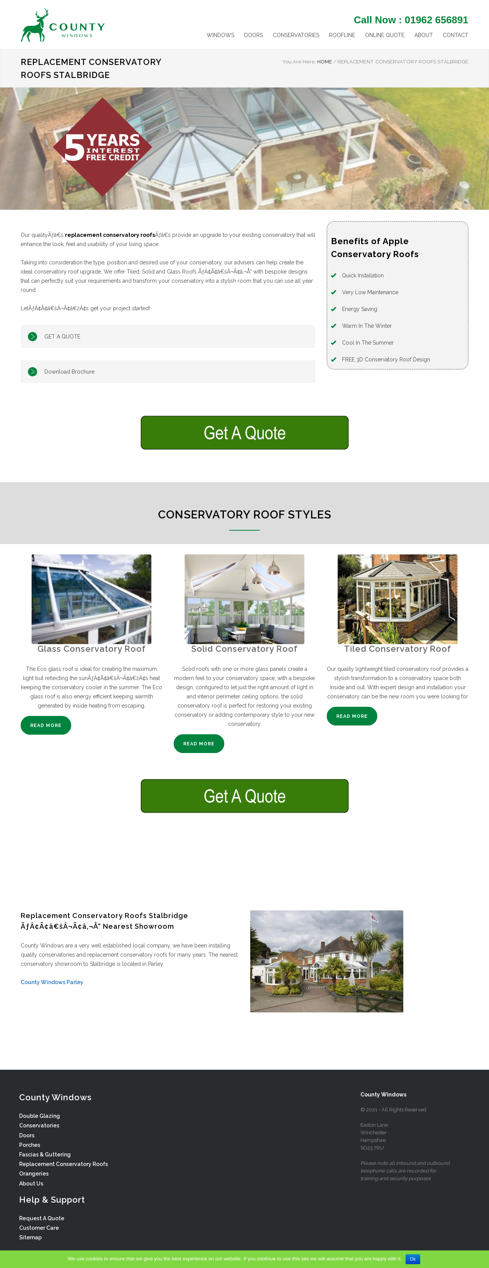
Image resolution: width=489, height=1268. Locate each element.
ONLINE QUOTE (384, 35)
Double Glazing (39, 1116)
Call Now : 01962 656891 (411, 20)
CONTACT (455, 35)
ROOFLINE (342, 35)
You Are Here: (299, 62)
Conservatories (39, 1125)
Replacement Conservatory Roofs (63, 1164)
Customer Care (39, 1228)
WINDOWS (220, 35)
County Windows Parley (52, 982)
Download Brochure (69, 372)
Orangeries (34, 1174)
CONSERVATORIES (296, 35)
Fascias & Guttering (45, 1154)
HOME (324, 62)
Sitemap (30, 1237)
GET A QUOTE (62, 337)
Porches (29, 1145)
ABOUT (423, 35)
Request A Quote (41, 1218)
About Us (31, 1184)
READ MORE (46, 725)
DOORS (253, 35)
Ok (413, 1259)
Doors (26, 1135)
